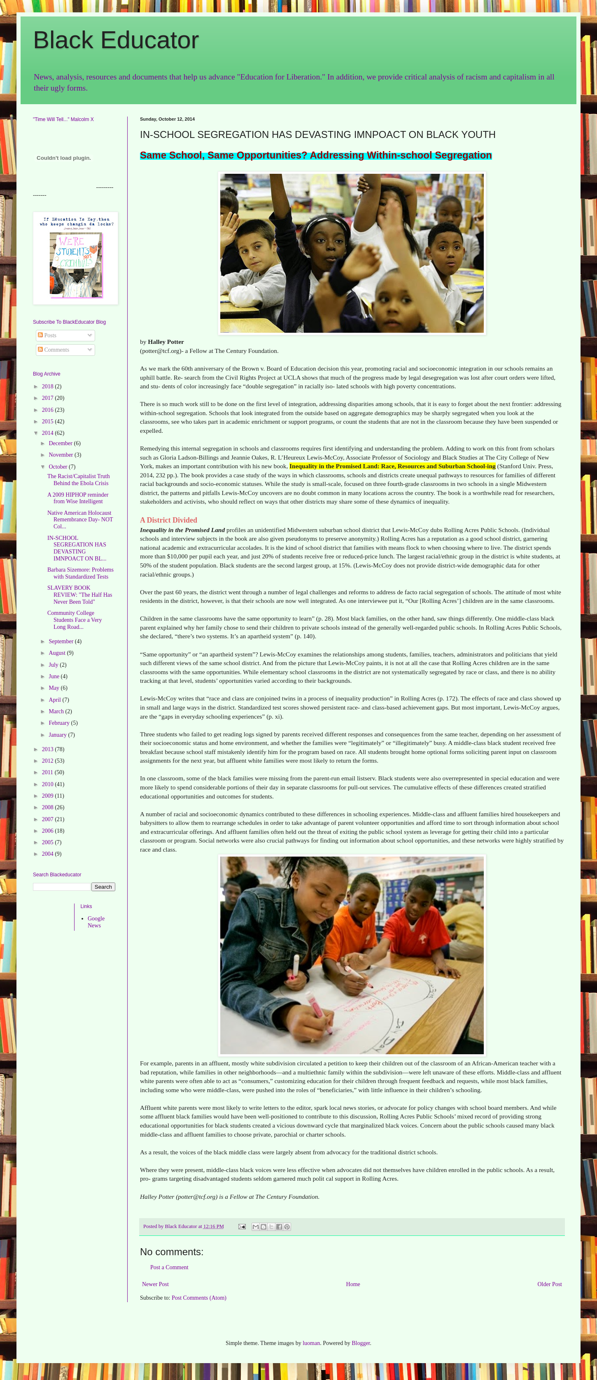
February (60, 723)
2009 (48, 796)
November (62, 455)
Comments (53, 350)
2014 (48, 433)
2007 (48, 819)
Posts (47, 335)
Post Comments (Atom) (199, 1298)
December (61, 443)
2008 (48, 807)
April (55, 700)
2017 (48, 398)
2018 (48, 386)
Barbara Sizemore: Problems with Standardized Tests (80, 573)
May (55, 688)
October (59, 467)
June (55, 676)
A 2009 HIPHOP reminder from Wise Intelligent (77, 498)
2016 (48, 410)
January (58, 735)
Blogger (361, 1343)
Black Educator (116, 40)
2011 (48, 772)
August (58, 653)
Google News (96, 922)
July (54, 665)
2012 (48, 761)
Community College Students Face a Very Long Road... (74, 620)
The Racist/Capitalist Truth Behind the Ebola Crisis (78, 479)
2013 (48, 749)
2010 (48, 784)
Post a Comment (169, 1267)
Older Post (550, 1284)
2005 (48, 842)
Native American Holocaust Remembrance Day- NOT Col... (80, 520)
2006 (48, 831)
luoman (311, 1343)
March (57, 711)
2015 (48, 421)
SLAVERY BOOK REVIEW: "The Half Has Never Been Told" (79, 595)
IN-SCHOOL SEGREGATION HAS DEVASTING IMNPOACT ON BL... (76, 548)
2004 (48, 854)
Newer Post (155, 1284)
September (62, 641)
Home (353, 1284)
